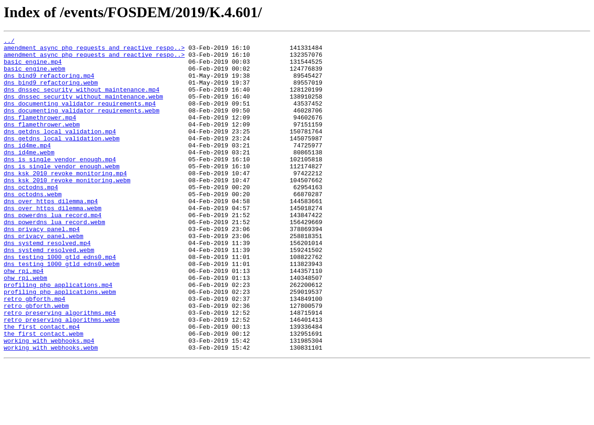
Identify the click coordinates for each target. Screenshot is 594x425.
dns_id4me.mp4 (27, 167)
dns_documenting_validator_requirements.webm (81, 125)
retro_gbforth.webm (36, 360)
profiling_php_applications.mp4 (58, 335)
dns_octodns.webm (33, 226)
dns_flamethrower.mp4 (40, 134)
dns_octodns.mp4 (31, 217)
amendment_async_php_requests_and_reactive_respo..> (94, 50)
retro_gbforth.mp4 (34, 351)
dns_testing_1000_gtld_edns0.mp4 (60, 301)
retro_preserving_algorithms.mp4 (60, 368)
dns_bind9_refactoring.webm (51, 92)
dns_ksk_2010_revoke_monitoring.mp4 (65, 201)
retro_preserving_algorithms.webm (62, 376)
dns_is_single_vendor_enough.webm (62, 192)
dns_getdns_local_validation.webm (62, 159)
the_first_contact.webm (44, 393)
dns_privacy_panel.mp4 (42, 268)
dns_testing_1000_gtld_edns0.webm (62, 309)
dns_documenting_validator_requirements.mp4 (80, 117)
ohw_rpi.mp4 (24, 318)
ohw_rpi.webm (25, 326)
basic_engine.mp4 (33, 67)
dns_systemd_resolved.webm (49, 293)
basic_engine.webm (34, 75)
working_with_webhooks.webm (51, 410)
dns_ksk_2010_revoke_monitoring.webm (67, 209)
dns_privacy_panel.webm (44, 276)
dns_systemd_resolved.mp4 (47, 284)
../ (9, 42)
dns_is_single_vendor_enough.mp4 (60, 184)
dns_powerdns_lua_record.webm (54, 259)
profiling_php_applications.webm (60, 343)
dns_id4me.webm (29, 176)
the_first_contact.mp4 (42, 385)
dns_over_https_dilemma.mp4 (51, 234)
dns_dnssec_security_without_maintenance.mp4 (81, 100)
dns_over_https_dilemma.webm (53, 243)
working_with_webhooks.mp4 (49, 402)
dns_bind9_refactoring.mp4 (49, 84)
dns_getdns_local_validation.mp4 (60, 150)
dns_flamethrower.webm (42, 142)
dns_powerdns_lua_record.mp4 (53, 251)
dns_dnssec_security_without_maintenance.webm (83, 109)
